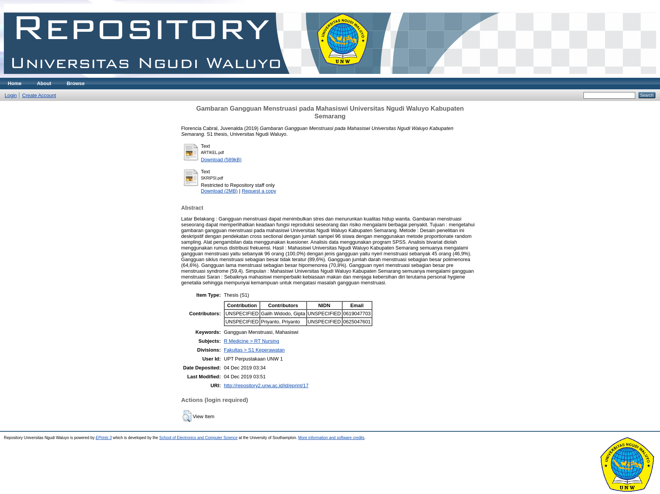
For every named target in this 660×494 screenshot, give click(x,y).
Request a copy (259, 191)
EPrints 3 (104, 438)
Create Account (39, 95)
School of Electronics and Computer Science (198, 438)
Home (15, 83)
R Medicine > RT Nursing (251, 341)
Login (11, 95)
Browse (76, 83)
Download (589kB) (221, 159)
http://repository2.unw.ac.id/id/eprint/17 (266, 385)
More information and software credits (331, 438)
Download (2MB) (219, 191)
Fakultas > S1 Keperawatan (254, 350)
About (44, 83)
